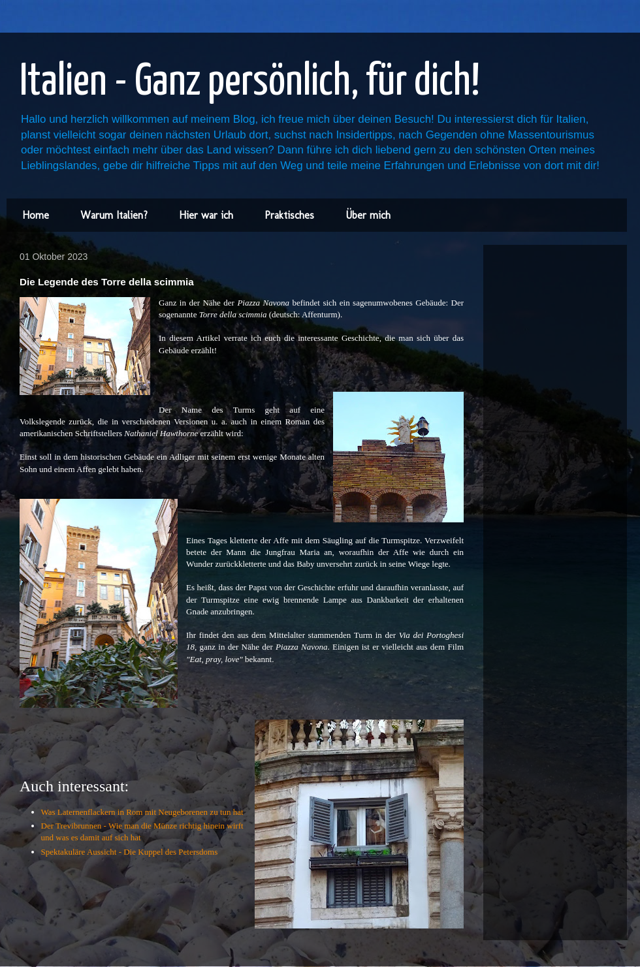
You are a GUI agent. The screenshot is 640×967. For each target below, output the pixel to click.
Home (35, 215)
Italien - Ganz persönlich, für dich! (250, 82)
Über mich (368, 215)
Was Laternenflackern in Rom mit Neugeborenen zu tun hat (142, 812)
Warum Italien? (114, 215)
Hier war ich (206, 215)
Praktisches (289, 215)
